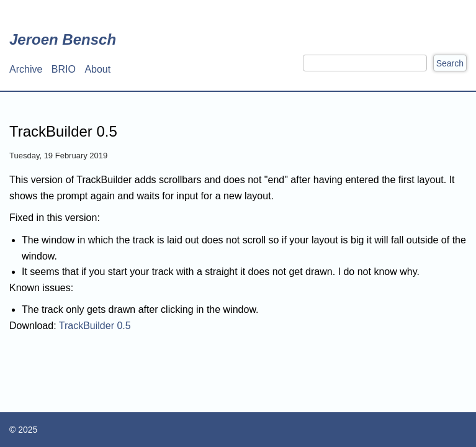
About (97, 69)
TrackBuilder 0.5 (95, 325)
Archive (25, 69)
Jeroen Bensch (62, 39)
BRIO (64, 69)
